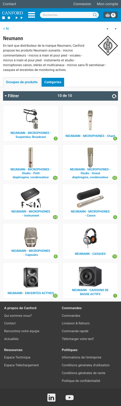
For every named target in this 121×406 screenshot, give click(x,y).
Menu (31, 15)
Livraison (68, 323)
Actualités (11, 339)
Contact (9, 4)
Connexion (82, 4)
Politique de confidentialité (81, 381)
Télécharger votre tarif (78, 339)
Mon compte (107, 4)
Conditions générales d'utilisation (86, 365)
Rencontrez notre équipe (22, 331)
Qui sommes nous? (18, 316)
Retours (84, 323)
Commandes (71, 316)
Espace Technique (17, 357)
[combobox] (69, 15)
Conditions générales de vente (83, 373)
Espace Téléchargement (21, 365)
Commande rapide (75, 331)
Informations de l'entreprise (81, 357)
